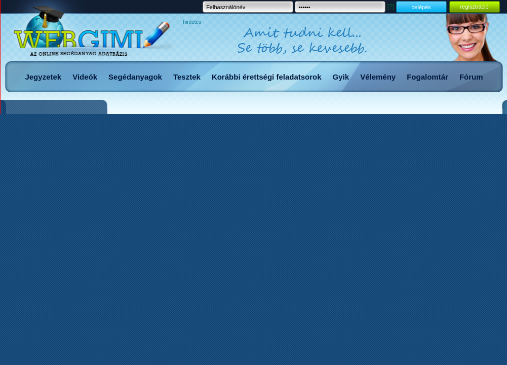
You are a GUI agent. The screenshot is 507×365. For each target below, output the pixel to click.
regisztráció (474, 7)
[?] (390, 6)
